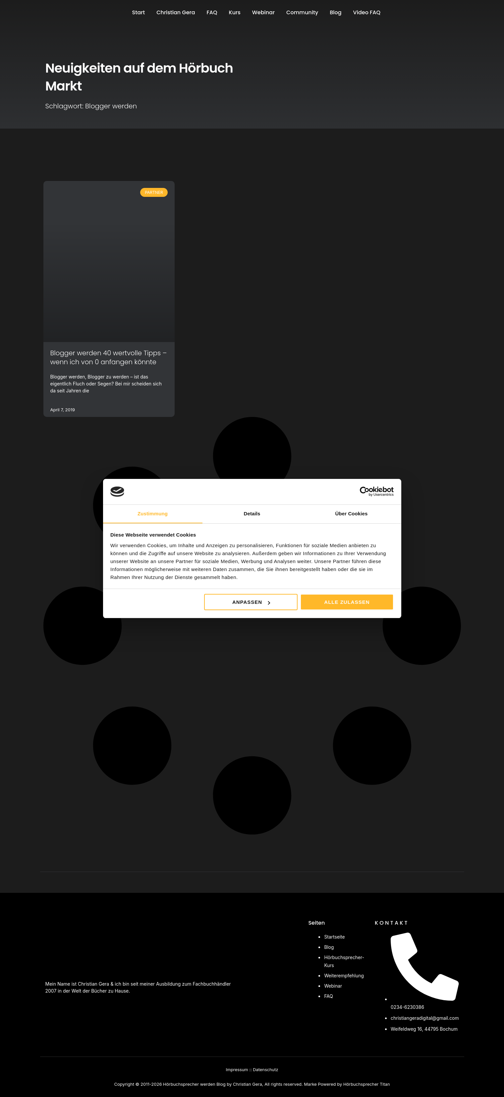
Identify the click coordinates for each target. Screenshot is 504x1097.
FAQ (212, 12)
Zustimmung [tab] (153, 513)
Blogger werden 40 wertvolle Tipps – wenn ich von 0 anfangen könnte (107, 357)
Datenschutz (265, 1069)
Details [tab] (252, 513)
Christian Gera (175, 12)
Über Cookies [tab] (351, 513)
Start (138, 12)
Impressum (237, 1069)
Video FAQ (366, 12)
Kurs (235, 12)
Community (302, 12)
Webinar (263, 12)
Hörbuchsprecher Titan (366, 1084)
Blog (335, 12)
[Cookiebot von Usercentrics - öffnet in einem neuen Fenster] (365, 491)
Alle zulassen (346, 602)
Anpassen (251, 602)
